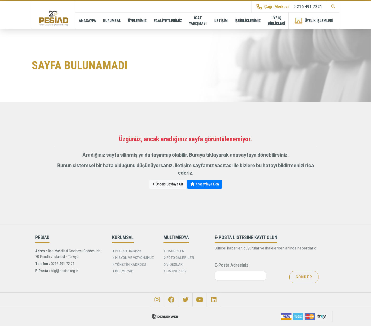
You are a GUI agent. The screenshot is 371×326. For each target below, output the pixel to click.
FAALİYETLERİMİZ (168, 20)
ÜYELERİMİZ (137, 20)
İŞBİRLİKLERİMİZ (248, 20)
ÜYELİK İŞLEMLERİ (314, 21)
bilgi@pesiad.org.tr (64, 271)
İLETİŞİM (221, 20)
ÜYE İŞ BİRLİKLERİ (276, 21)
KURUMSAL (112, 20)
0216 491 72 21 (63, 264)
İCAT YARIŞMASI (198, 21)
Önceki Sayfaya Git (167, 184)
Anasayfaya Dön (204, 184)
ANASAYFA (87, 20)
